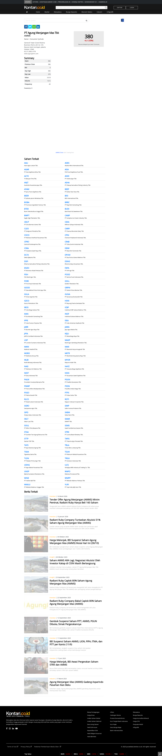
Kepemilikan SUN (92, 730)
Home (38, 12)
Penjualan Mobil (138, 724)
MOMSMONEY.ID (91, 2)
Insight (52, 557)
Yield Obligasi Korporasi (94, 733)
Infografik (110, 12)
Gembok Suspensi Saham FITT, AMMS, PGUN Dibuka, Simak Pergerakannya (73, 623)
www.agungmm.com (31, 54)
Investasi (53, 496)
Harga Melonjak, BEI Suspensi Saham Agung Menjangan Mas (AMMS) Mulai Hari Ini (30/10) (74, 541)
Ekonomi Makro (87, 12)
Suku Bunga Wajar (115, 727)
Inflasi (112, 712)
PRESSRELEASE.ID (64, 2)
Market (47, 12)
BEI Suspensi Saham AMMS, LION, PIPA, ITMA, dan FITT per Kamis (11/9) (76, 643)
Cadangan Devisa (115, 715)
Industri (99, 12)
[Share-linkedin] (38, 27)
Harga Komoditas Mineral (141, 718)
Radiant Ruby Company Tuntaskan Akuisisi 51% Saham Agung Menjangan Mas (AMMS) (75, 521)
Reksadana (57, 12)
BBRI (92, 754)
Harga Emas (91, 715)
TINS (120, 754)
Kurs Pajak (113, 724)
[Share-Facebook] (26, 27)
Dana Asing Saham (93, 724)
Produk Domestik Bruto (117, 718)
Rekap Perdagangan (93, 712)
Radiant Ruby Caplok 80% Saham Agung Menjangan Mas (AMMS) (71, 582)
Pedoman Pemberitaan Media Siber (47, 747)
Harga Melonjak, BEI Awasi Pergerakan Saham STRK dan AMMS (74, 663)
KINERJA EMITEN (77, 2)
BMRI (66, 754)
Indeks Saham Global (93, 718)
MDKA (106, 754)
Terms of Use (13, 747)
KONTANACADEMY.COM (48, 2)
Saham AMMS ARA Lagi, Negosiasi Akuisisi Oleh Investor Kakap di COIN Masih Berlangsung (75, 562)
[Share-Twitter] (30, 27)
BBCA (79, 754)
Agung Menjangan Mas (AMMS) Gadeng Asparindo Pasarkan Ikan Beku (76, 683)
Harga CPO (136, 721)
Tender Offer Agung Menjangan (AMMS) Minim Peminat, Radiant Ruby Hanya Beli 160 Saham (74, 501)
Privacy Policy (26, 747)
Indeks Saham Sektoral (94, 721)
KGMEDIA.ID (103, 2)
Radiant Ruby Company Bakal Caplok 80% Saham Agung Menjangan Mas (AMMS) (76, 602)
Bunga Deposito (71, 12)
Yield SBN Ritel (91, 736)
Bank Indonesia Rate (116, 730)
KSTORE (35, 2)
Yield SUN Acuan (92, 727)
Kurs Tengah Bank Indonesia (119, 721)
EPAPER (27, 2)
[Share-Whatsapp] (34, 27)
